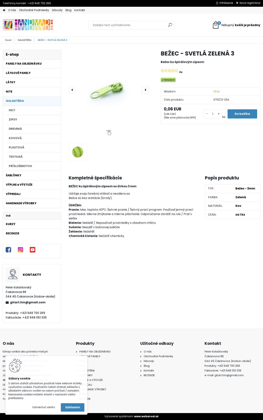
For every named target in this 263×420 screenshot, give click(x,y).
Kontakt (79, 10)
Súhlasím (72, 407)
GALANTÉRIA (24, 40)
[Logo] (28, 25)
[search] (170, 26)
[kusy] (212, 114)
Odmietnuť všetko (43, 407)
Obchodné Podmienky (34, 10)
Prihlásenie (226, 3)
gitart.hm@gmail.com (27, 302)
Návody (57, 10)
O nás (12, 10)
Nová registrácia (250, 3)
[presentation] (72, 89)
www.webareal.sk (146, 416)
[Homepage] (4, 10)
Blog (68, 10)
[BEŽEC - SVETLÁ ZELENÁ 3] (109, 90)
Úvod (8, 40)
